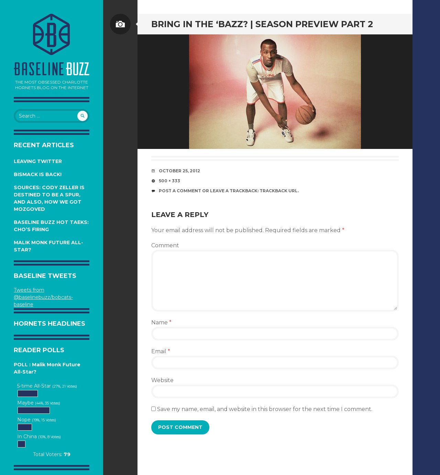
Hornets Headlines (49, 323)
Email (160, 351)
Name (161, 322)
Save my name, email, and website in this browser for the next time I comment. (264, 409)
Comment (165, 245)
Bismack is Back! (38, 174)
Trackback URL (279, 190)
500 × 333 (169, 180)
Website (162, 380)
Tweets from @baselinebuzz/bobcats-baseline (43, 297)
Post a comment (180, 190)
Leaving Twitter (38, 161)
